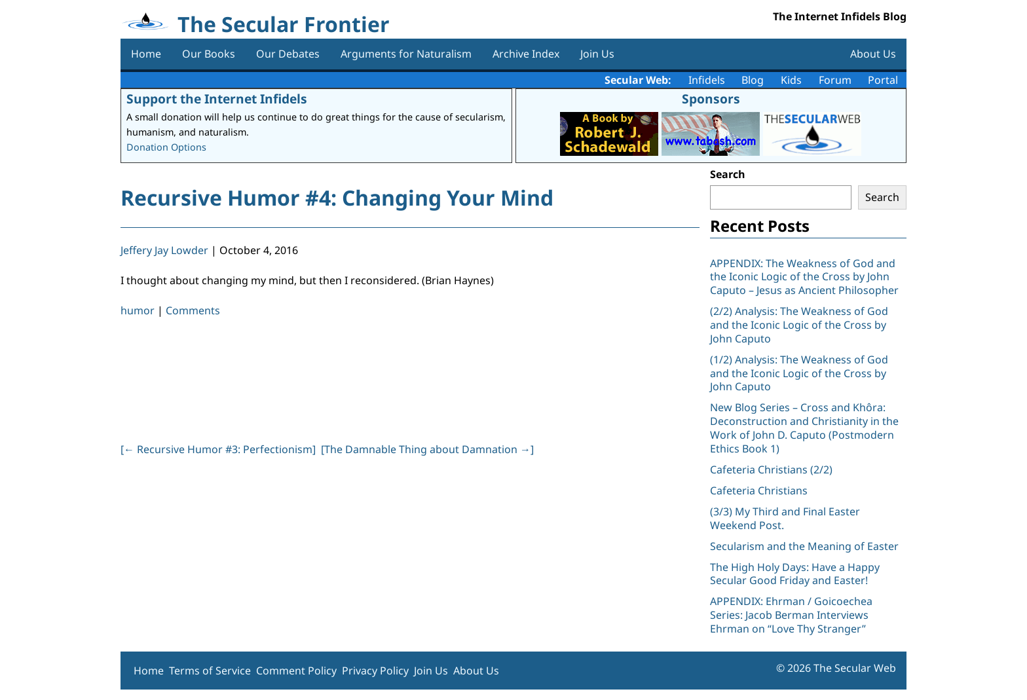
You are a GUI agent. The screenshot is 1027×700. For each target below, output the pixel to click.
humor (138, 310)
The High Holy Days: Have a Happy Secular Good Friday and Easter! (795, 574)
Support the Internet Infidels (216, 98)
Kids (791, 80)
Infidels (706, 80)
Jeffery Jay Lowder (164, 250)
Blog (752, 80)
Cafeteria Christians (759, 490)
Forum (835, 80)
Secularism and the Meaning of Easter (804, 546)
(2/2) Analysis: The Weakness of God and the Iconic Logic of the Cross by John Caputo (799, 325)
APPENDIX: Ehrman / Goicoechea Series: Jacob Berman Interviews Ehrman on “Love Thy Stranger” (791, 615)
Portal (883, 80)
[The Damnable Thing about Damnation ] (427, 449)
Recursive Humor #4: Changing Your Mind (337, 197)
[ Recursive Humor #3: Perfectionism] (218, 449)
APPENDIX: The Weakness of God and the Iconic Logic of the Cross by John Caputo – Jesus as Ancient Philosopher (804, 277)
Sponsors (711, 98)
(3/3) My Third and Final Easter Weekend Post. (785, 518)
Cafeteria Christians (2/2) (771, 469)
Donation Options (166, 147)
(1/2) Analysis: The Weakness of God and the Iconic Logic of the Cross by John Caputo (799, 373)
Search (727, 174)
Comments (193, 310)
